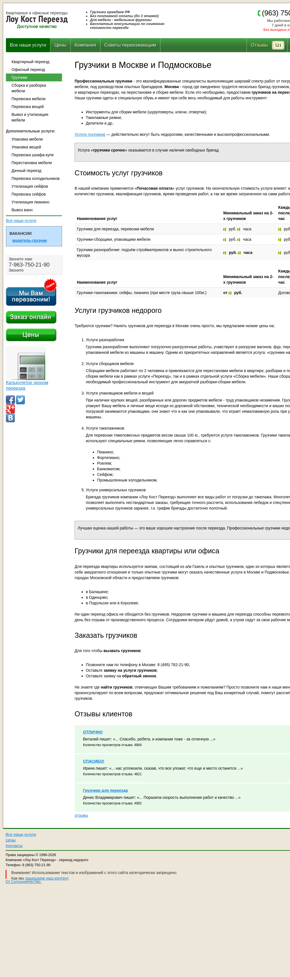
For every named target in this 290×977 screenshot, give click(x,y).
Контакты (14, 845)
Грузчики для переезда (105, 790)
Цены (60, 45)
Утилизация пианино (30, 202)
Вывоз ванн (22, 210)
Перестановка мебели (31, 162)
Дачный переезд (26, 170)
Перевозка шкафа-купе (32, 155)
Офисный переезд (28, 69)
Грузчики (19, 77)
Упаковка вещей (26, 147)
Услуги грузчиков (90, 134)
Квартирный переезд (30, 61)
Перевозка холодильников (35, 178)
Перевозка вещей (27, 106)
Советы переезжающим (130, 45)
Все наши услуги (28, 45)
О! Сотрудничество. (24, 881)
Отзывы (259, 45)
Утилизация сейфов (29, 186)
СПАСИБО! (93, 761)
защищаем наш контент (46, 878)
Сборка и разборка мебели (28, 88)
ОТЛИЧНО (93, 732)
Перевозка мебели (28, 99)
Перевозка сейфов (28, 194)
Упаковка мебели (27, 139)
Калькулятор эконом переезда (27, 385)
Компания (85, 45)
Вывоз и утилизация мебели (29, 117)
